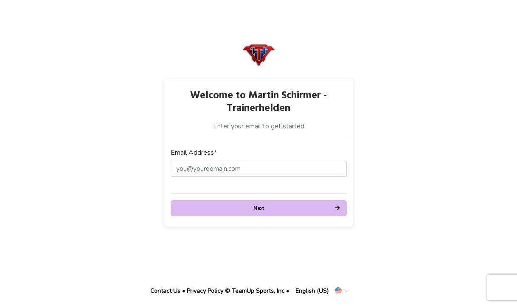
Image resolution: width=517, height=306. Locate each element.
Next (258, 208)
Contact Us (165, 291)
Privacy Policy (205, 291)
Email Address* (194, 152)
